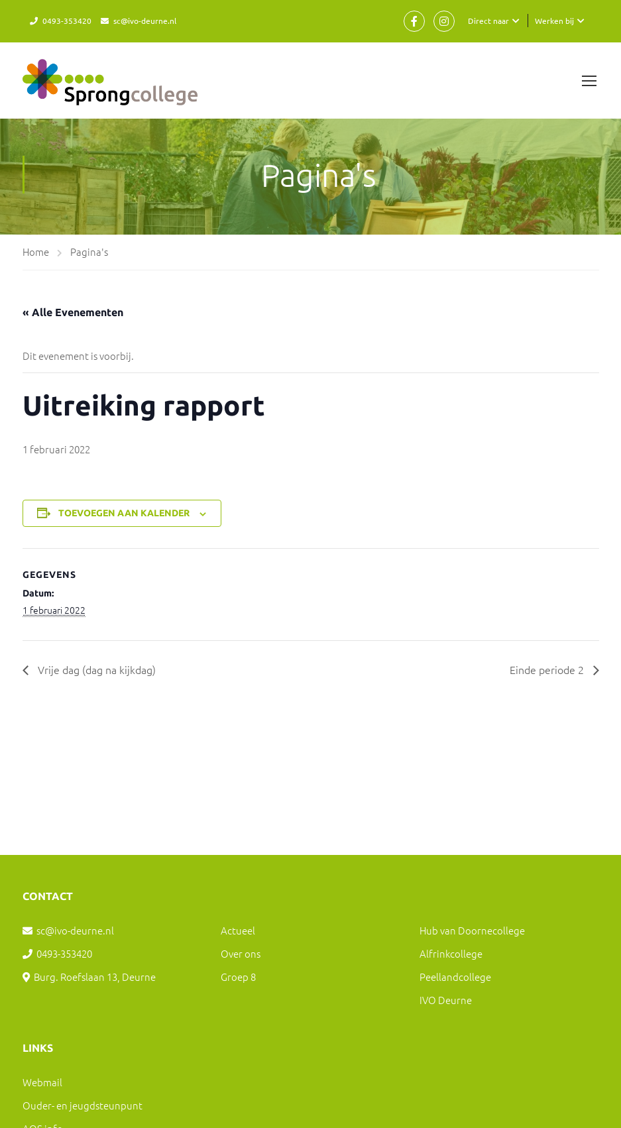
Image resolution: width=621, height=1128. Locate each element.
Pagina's (89, 251)
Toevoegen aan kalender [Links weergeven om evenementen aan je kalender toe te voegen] (124, 513)
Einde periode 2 (548, 669)
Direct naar (488, 20)
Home (36, 251)
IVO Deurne (446, 1000)
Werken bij (554, 20)
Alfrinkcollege (451, 953)
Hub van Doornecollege (472, 930)
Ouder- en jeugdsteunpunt (82, 1105)
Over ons (240, 953)
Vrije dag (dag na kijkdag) (95, 669)
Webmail (42, 1082)
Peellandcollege (455, 977)
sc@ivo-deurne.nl (144, 20)
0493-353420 (66, 20)
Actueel (238, 930)
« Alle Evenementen (73, 312)
